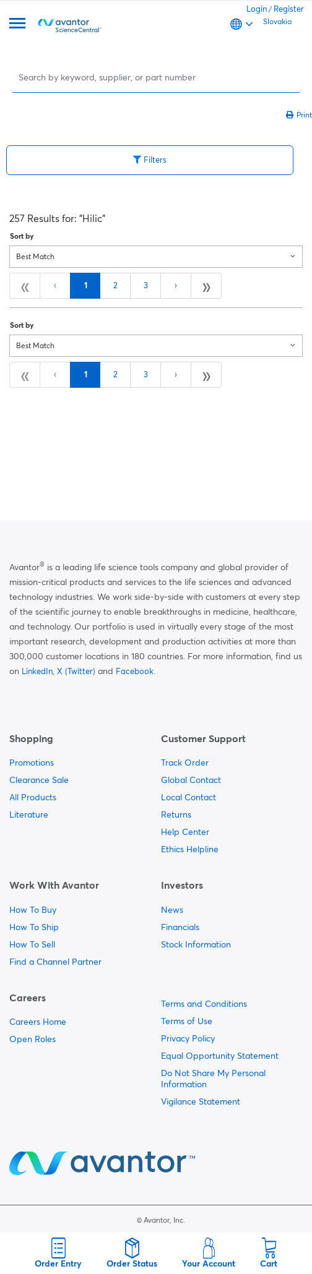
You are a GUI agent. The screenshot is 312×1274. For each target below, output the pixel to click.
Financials (180, 927)
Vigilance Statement (200, 1101)
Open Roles (32, 1039)
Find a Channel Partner (55, 961)
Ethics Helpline (190, 849)
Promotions (31, 762)
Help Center (185, 831)
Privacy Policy (188, 1038)
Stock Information (196, 944)
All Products (32, 797)
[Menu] (17, 24)
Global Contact (191, 779)
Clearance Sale (39, 779)
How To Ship (34, 927)
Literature (28, 814)
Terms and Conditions (204, 1003)
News (172, 909)
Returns (176, 814)
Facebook (135, 671)
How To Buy (32, 909)
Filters (150, 160)
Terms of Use (186, 1021)
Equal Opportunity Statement (220, 1055)
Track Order (185, 762)
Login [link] (256, 9)
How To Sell (32, 944)
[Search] (157, 77)
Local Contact (188, 797)
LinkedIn (37, 671)
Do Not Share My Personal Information (213, 1078)
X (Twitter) (76, 671)
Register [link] (289, 9)
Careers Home (37, 1021)
